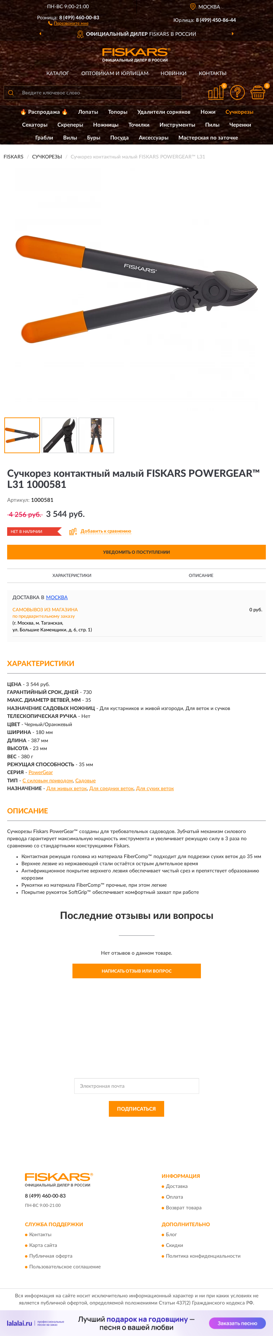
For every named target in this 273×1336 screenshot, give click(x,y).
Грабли (44, 138)
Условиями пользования (129, 1131)
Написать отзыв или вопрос (137, 971)
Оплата (174, 1197)
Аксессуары (153, 138)
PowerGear (41, 772)
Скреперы (70, 125)
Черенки (240, 125)
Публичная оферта (50, 1256)
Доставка (177, 1186)
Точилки (139, 125)
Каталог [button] (57, 73)
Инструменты (177, 125)
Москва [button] (57, 597)
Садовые (85, 780)
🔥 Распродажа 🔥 (44, 112)
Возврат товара (184, 1207)
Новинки (174, 73)
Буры (93, 138)
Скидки (174, 1245)
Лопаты (88, 112)
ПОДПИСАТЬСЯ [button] (136, 1109)
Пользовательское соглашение (65, 1267)
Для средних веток (111, 788)
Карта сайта (43, 1245)
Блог (171, 1235)
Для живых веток (66, 788)
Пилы (212, 125)
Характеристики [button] (71, 575)
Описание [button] (201, 575)
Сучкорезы (239, 112)
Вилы (70, 138)
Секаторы (34, 125)
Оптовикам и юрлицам (114, 73)
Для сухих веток (155, 788)
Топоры (117, 112)
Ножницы (105, 125)
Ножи (208, 112)
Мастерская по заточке (208, 138)
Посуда (119, 138)
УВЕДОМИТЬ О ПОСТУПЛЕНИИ (136, 552)
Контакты (213, 73)
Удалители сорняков (164, 112)
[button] (68, 23)
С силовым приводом (47, 780)
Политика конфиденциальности (203, 1256)
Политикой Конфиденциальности (172, 1125)
